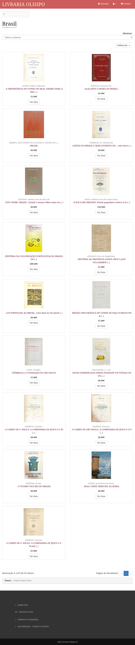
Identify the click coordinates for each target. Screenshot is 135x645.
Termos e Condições (26, 619)
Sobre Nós (21, 605)
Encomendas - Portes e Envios (32, 626)
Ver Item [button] (34, 102)
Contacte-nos (24, 612)
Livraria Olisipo (23, 4)
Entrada (103, 3)
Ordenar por (123, 45)
